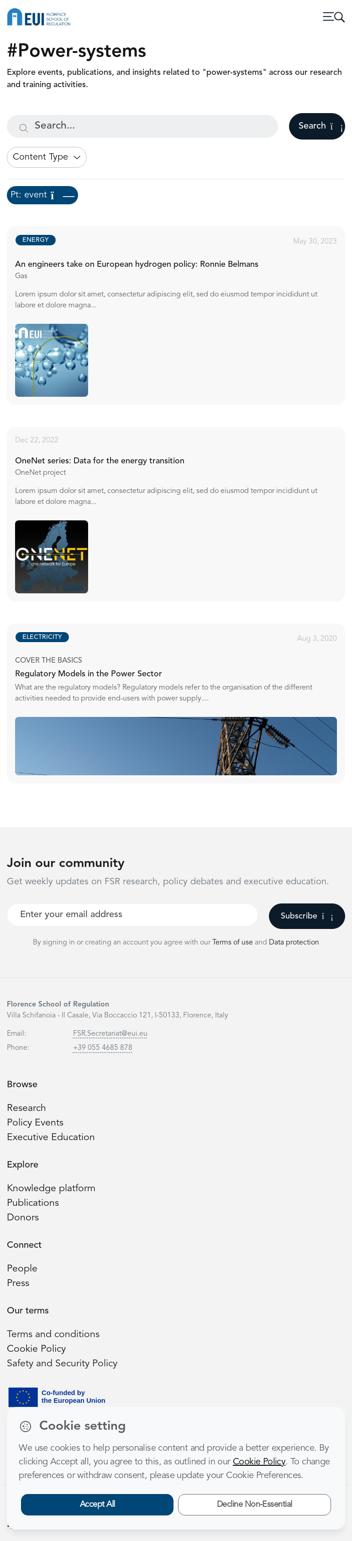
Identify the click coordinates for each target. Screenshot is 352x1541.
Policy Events (35, 1123)
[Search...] (142, 126)
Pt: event (42, 195)
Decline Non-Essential (254, 1504)
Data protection (294, 942)
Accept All (97, 1504)
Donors (23, 1218)
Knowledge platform (51, 1188)
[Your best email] (132, 914)
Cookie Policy (36, 1349)
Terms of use (233, 942)
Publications (33, 1203)
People (22, 1269)
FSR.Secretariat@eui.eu (110, 1034)
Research (26, 1108)
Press (18, 1283)
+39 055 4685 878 (102, 1048)
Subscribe (307, 916)
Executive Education (51, 1137)
